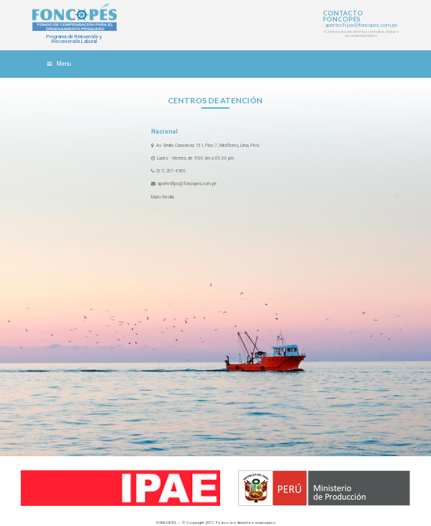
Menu (58, 63)
